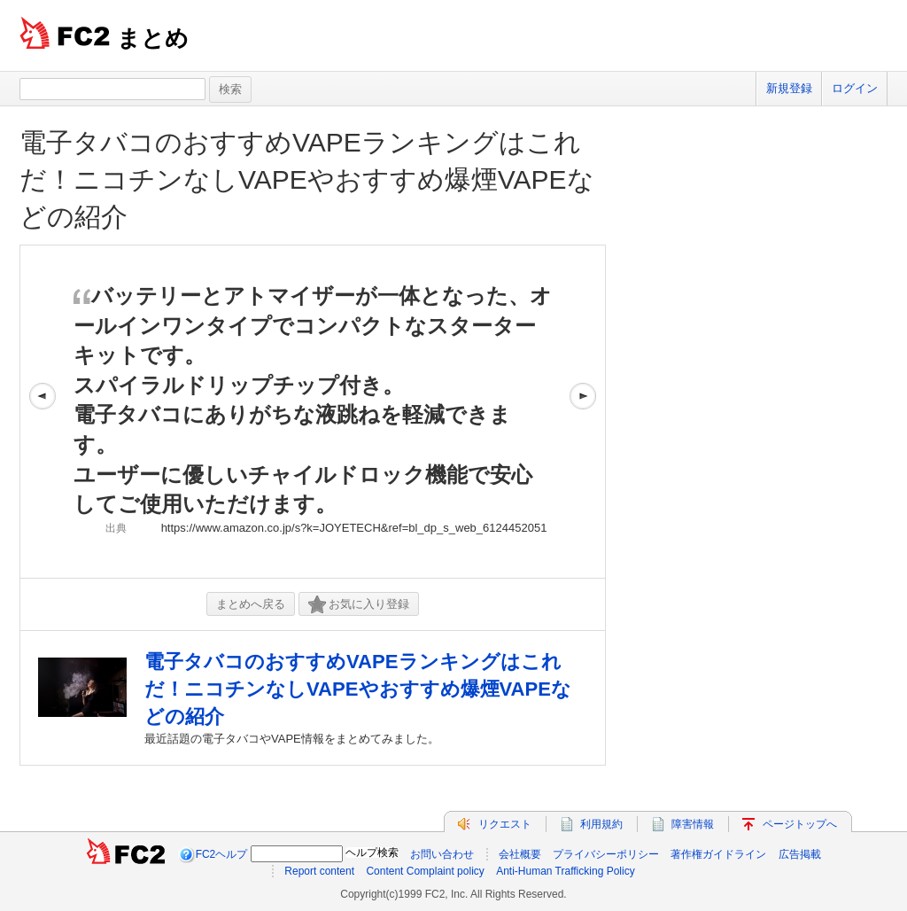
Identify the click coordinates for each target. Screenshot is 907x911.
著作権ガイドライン (718, 854)
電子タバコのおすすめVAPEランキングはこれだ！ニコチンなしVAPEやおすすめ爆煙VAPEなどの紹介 (306, 179)
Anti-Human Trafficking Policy (565, 871)
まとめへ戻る (250, 604)
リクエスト (504, 824)
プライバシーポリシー (606, 854)
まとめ (153, 38)
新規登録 (789, 88)
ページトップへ (800, 824)
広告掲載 (800, 854)
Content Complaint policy (425, 871)
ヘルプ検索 (372, 852)
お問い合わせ (442, 854)
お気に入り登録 (358, 605)
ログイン (855, 88)
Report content (319, 871)
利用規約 (601, 824)
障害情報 (692, 824)
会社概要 (520, 854)
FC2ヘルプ (222, 854)
